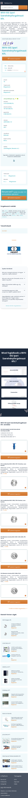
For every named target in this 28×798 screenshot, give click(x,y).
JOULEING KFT (6, 734)
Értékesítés (4, 781)
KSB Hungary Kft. (6, 620)
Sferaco (14, 215)
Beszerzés (3, 779)
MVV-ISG (17, 214)
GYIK (15, 779)
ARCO (6, 211)
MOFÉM (9, 214)
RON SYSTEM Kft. (7, 713)
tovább (5, 473)
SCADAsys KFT (6, 690)
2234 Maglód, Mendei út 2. (11, 148)
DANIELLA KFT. (6, 667)
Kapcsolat (16, 781)
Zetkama (4, 217)
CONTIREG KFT (6, 643)
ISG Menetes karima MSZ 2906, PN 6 (11, 573)
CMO (3, 212)
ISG (18, 212)
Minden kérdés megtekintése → (14, 305)
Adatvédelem (4, 793)
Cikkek (15, 784)
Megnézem (7, 87)
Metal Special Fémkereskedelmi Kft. (11, 756)
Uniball (21, 215)
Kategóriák (3, 784)
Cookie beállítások (5, 795)
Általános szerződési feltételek (9, 791)
